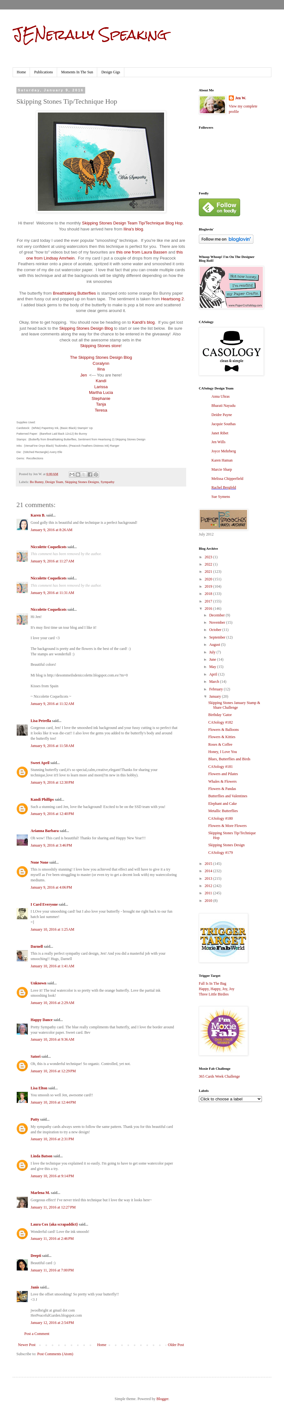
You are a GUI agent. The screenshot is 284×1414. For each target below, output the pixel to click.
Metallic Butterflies (223, 811)
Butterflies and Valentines (227, 796)
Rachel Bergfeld (223, 487)
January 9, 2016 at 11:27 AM (52, 561)
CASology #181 (220, 766)
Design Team (54, 482)
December (217, 615)
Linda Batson (41, 1156)
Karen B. (38, 515)
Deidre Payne (221, 415)
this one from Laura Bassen (141, 252)
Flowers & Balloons (223, 729)
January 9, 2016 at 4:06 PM (51, 887)
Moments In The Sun (77, 72)
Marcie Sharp (221, 469)
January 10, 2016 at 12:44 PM (53, 1102)
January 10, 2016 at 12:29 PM (53, 1071)
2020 (209, 579)
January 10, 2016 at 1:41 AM (52, 966)
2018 (209, 593)
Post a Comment (36, 1333)
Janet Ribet (219, 433)
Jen (83, 375)
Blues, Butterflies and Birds (229, 759)
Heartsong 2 (172, 299)
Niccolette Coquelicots (49, 547)
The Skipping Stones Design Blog (101, 357)
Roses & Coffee (220, 744)
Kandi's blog (143, 322)
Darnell (37, 946)
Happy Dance (42, 1020)
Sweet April (40, 763)
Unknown (38, 983)
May (213, 666)
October (215, 629)
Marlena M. (40, 1193)
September (217, 637)
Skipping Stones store (100, 345)
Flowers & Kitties (221, 737)
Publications (43, 72)
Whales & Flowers (222, 781)
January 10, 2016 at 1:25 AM (52, 929)
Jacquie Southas (223, 424)
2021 (209, 571)
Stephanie (101, 398)
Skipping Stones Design (226, 845)
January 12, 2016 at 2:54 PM (52, 1322)
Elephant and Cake (222, 803)
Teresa (101, 410)
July (212, 652)
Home (21, 72)
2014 (209, 871)
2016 (209, 608)
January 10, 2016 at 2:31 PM (52, 1139)
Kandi (101, 380)
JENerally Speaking (90, 34)
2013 (209, 878)
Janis (35, 1287)
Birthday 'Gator (220, 715)
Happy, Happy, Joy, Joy (216, 989)
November (217, 622)
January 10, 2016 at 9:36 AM (52, 1039)
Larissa (101, 386)
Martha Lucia (101, 392)
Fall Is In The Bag (212, 983)
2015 (209, 863)
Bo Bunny (36, 482)
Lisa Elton (39, 1088)
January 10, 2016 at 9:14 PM (52, 1176)
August (215, 644)
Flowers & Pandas (222, 789)
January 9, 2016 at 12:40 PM (52, 813)
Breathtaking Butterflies (74, 293)
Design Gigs (110, 72)
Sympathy (108, 482)
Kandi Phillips (42, 799)
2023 (209, 557)
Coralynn (101, 363)
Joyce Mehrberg (223, 451)
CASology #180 (220, 818)
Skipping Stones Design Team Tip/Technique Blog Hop (132, 223)
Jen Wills (218, 442)
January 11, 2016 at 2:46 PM (52, 1238)
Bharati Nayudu (223, 405)
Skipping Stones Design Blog (86, 328)
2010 (209, 900)
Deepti (36, 1255)
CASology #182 (220, 722)
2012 (209, 886)
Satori (35, 1056)
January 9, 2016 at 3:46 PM (51, 845)
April (213, 674)
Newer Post (27, 1345)
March (214, 681)
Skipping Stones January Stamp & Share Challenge (234, 705)
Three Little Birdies (214, 994)
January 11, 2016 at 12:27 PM (53, 1207)
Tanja (101, 404)
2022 (209, 564)
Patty (35, 1119)
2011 (209, 893)
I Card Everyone (44, 904)
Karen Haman (222, 460)
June (213, 659)
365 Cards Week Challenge (219, 1076)
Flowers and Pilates (223, 774)
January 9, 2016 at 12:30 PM (52, 782)
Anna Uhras (220, 396)
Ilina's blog (133, 229)
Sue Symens (220, 496)
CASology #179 (220, 852)
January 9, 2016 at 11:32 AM (52, 703)
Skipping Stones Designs (82, 482)
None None (39, 862)
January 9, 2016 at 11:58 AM (52, 746)
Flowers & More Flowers (227, 825)
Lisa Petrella (41, 721)
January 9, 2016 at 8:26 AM (52, 530)
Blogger (163, 1399)
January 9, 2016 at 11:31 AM (52, 593)
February (216, 689)
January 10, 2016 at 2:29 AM (52, 1003)
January (215, 696)
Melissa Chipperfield (227, 478)
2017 (209, 601)
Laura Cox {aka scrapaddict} (54, 1224)
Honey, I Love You (222, 752)
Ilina (101, 369)
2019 (209, 586)
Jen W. (240, 98)
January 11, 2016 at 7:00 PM (52, 1270)
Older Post (176, 1345)
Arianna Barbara (45, 831)
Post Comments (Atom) (55, 1354)
